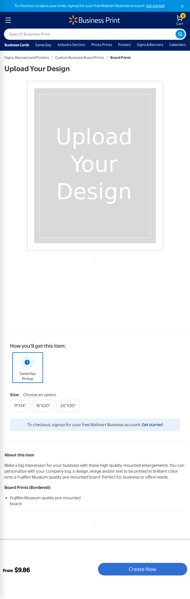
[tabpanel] (95, 165)
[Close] (182, 6)
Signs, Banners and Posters (26, 57)
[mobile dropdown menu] (8, 20)
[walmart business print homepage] (94, 20)
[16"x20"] (43, 406)
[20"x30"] (68, 406)
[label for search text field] (89, 34)
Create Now (142, 569)
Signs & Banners (150, 45)
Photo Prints (101, 45)
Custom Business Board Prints (79, 57)
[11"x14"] (20, 406)
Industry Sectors (71, 45)
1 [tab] (94, 261)
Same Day (43, 45)
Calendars (177, 45)
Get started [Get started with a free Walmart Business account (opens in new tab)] (155, 6)
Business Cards (16, 45)
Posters (124, 45)
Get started (152, 424)
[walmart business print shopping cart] (181, 20)
